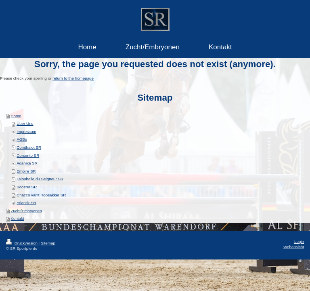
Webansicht (293, 247)
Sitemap (48, 243)
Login (299, 241)
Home (15, 116)
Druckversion (22, 243)
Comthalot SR (29, 147)
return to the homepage (73, 78)
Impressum (26, 131)
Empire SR (26, 171)
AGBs (22, 139)
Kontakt (17, 218)
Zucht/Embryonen (26, 211)
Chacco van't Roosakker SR (41, 195)
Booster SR (27, 187)
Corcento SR (28, 155)
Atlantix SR (26, 202)
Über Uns (25, 123)
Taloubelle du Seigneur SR (40, 179)
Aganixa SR (27, 163)
